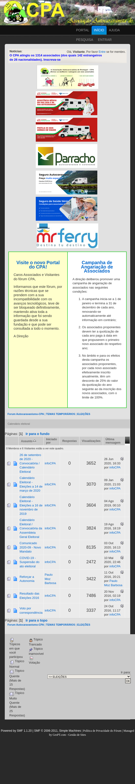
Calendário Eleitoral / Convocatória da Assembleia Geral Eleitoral (31, 528)
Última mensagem (112, 441)
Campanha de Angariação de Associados (97, 267)
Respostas (69, 441)
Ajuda (114, 30)
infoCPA (50, 463)
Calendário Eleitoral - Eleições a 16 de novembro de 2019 (31, 505)
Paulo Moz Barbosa (50, 579)
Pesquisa (84, 40)
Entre (102, 52)
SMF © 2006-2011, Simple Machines (57, 730)
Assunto (28, 441)
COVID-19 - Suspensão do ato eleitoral (29, 562)
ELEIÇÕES (83, 414)
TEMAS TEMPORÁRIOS (60, 414)
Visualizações (91, 441)
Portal (82, 30)
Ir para (125, 672)
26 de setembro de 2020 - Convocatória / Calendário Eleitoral (30, 463)
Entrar (105, 40)
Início (99, 30)
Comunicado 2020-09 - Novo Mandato (30, 547)
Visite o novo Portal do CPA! (38, 264)
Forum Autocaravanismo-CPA (25, 414)
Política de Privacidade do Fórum (102, 730)
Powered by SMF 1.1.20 (16, 730)
